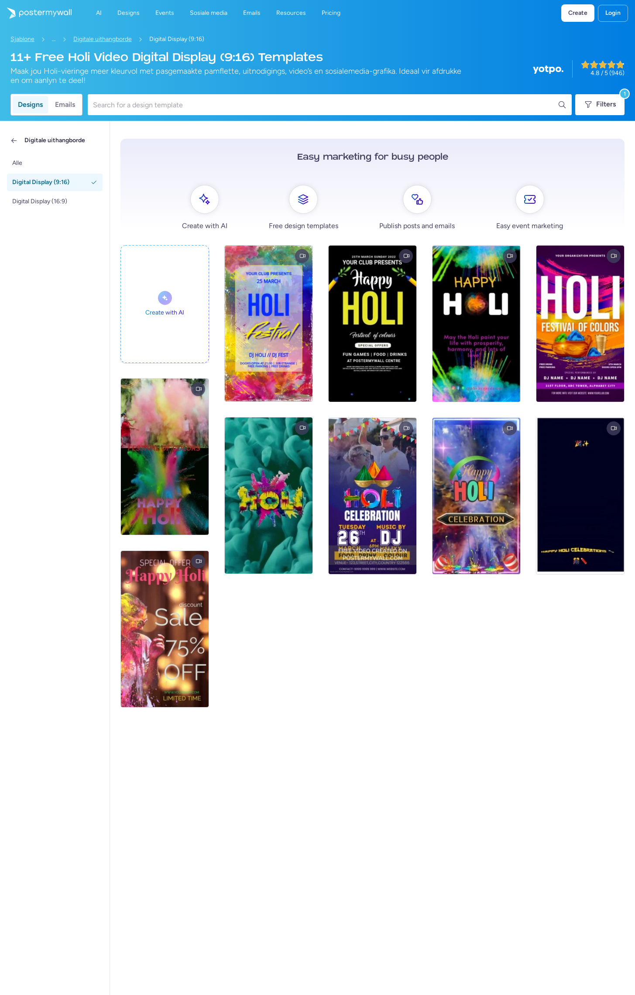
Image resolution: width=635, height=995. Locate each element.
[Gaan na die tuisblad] (36, 13)
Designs (30, 104)
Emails (65, 104)
